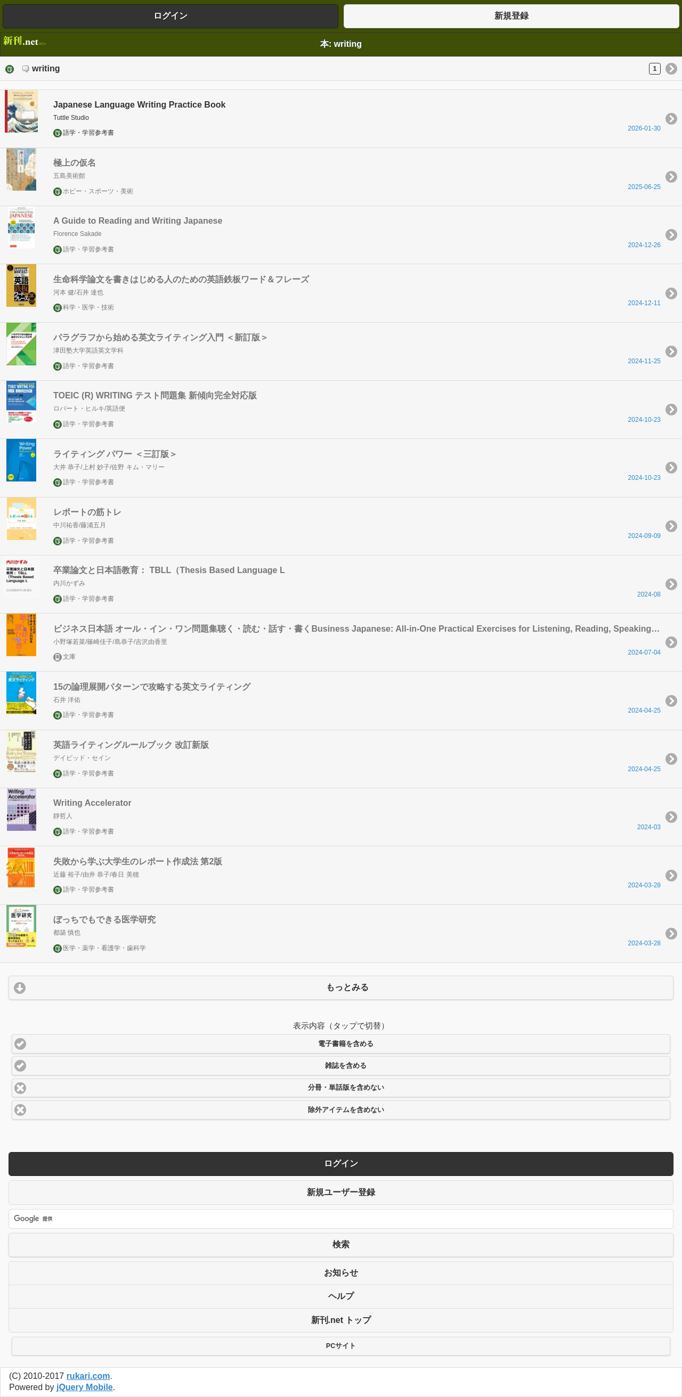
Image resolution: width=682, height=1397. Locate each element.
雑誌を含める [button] (346, 1065)
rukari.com (88, 1375)
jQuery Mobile (84, 1387)
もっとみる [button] (347, 987)
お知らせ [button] (341, 1272)
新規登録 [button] (511, 15)
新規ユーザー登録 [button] (341, 1192)
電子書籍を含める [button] (346, 1044)
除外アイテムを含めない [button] (346, 1110)
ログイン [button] (170, 15)
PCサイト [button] (341, 1346)
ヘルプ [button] (341, 1296)
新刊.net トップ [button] (341, 1320)
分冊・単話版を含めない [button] (346, 1087)
